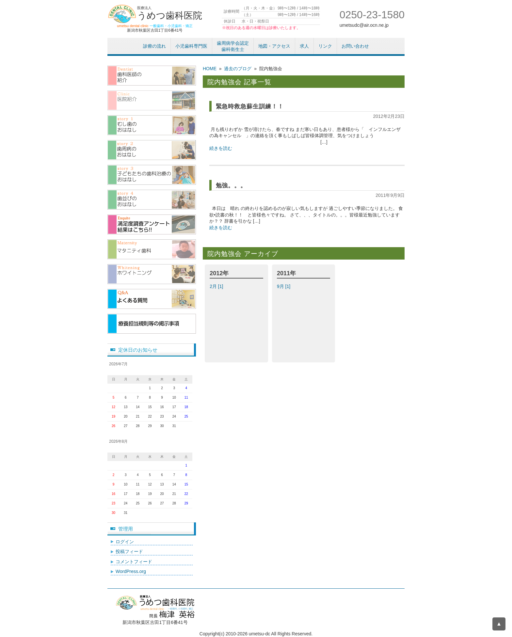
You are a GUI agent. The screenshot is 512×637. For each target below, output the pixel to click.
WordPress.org (131, 571)
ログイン (125, 541)
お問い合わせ (355, 46)
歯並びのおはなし (151, 200)
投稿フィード (129, 551)
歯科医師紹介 (151, 76)
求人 (304, 46)
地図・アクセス (274, 46)
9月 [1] (284, 286)
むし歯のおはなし (151, 125)
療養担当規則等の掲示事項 (151, 324)
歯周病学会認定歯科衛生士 (233, 46)
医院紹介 (151, 100)
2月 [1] (217, 286)
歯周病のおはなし (151, 150)
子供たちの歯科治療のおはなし (151, 175)
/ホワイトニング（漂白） (151, 274)
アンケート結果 (151, 224)
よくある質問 (151, 299)
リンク (325, 46)
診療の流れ (154, 46)
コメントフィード (134, 561)
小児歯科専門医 (191, 46)
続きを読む (220, 148)
